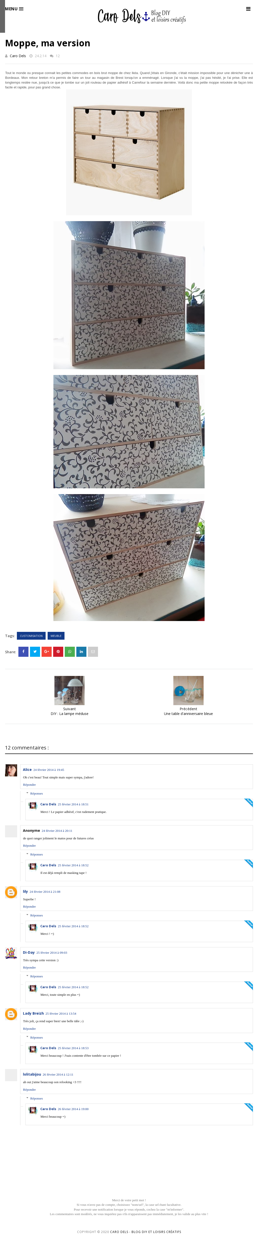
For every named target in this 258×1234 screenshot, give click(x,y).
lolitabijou (32, 1074)
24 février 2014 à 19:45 (48, 770)
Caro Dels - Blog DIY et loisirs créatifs (145, 1232)
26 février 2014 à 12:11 (58, 1074)
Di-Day (29, 952)
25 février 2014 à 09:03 (51, 952)
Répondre (29, 784)
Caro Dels (18, 55)
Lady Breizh (33, 1013)
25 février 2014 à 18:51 (73, 804)
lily (25, 891)
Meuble (56, 636)
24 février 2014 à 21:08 (44, 892)
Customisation (31, 636)
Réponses (36, 793)
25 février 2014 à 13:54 (60, 1013)
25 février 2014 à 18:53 (73, 1048)
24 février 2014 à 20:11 (57, 831)
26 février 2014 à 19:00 (73, 1109)
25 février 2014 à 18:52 (73, 865)
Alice (27, 769)
